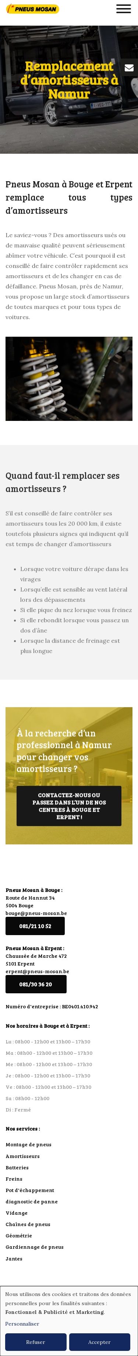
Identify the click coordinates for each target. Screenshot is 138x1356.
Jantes (14, 1258)
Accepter (99, 1342)
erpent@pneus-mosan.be (37, 971)
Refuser (35, 1342)
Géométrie (19, 1235)
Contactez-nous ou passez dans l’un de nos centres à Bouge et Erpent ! (69, 809)
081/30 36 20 (36, 984)
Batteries (17, 1167)
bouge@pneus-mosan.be (36, 912)
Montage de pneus (29, 1144)
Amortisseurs (23, 1156)
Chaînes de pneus (28, 1224)
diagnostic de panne (32, 1201)
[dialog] (69, 1321)
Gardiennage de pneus (35, 1246)
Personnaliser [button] (22, 1323)
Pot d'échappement (30, 1190)
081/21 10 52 (35, 926)
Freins (14, 1178)
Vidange (17, 1212)
